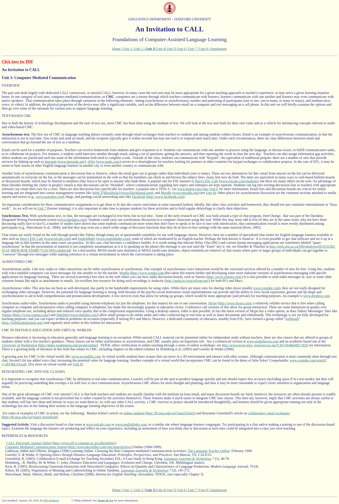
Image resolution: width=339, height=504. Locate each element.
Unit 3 (150, 49)
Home (117, 49)
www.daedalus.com (72, 219)
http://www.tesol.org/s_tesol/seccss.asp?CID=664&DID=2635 (265, 345)
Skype (212, 303)
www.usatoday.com (49, 197)
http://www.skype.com (234, 303)
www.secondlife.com (86, 356)
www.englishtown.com (262, 341)
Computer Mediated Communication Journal (36, 447)
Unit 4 (160, 49)
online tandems (134, 413)
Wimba (124, 273)
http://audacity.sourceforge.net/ (187, 281)
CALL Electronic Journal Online (28, 443)
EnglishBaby (87, 239)
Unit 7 (192, 49)
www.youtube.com (266, 288)
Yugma (6, 315)
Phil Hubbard (51, 500)
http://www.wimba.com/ (148, 273)
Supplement (218, 49)
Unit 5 (170, 49)
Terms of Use (105, 500)
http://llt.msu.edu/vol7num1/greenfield (29, 417)
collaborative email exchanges (269, 413)
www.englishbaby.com (113, 239)
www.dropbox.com (316, 296)
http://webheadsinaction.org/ (22, 323)
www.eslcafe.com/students (238, 181)
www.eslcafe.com (57, 239)
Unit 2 (138, 49)
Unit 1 (127, 49)
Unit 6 (181, 49)
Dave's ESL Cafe (206, 181)
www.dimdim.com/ (84, 315)
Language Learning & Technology (187, 458)
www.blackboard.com (137, 193)
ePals (91, 161)
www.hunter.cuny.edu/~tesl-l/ (197, 189)
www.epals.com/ (108, 161)
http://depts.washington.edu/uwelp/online (68, 345)
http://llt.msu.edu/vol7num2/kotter (170, 413)
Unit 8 (203, 49)
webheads (292, 319)
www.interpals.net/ (72, 161)
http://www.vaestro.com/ (225, 277)
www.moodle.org (186, 193)
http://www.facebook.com (165, 197)
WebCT (97, 193)
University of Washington (19, 345)
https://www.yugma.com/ (31, 315)
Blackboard (112, 193)
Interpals (51, 161)
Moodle (166, 193)
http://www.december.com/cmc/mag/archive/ (100, 447)
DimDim (62, 315)
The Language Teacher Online (209, 451)
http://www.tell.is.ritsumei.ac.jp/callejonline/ (84, 443)
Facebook (138, 197)
